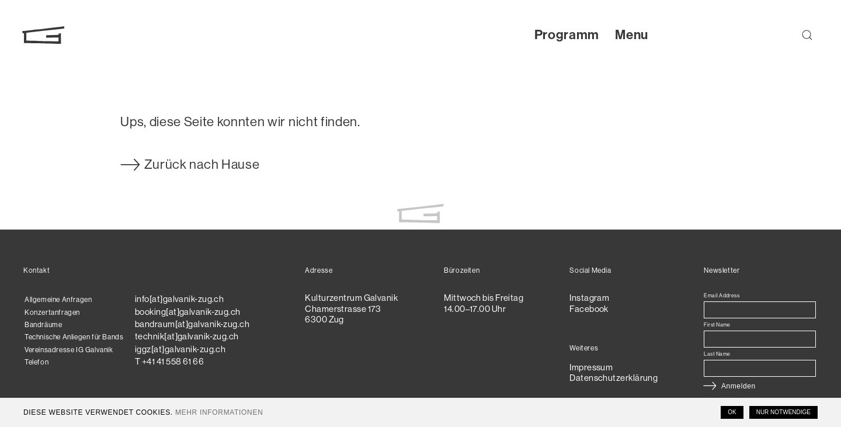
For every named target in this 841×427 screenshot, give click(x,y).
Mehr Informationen (219, 412)
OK (732, 412)
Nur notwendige (783, 412)
